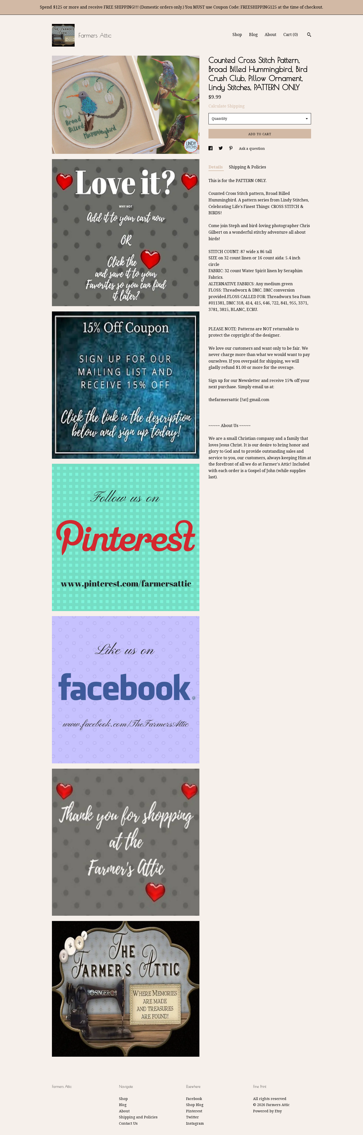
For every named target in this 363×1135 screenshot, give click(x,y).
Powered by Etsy (267, 1111)
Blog (253, 34)
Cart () (290, 34)
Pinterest (194, 1111)
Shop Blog (194, 1105)
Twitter (192, 1117)
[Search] (309, 35)
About (270, 34)
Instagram (195, 1123)
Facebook (194, 1099)
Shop (237, 34)
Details (216, 167)
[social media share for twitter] (221, 149)
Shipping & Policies (247, 167)
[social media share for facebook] (211, 149)
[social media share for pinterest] (231, 149)
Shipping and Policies (138, 1117)
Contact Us (128, 1123)
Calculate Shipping (226, 106)
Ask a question (252, 149)
